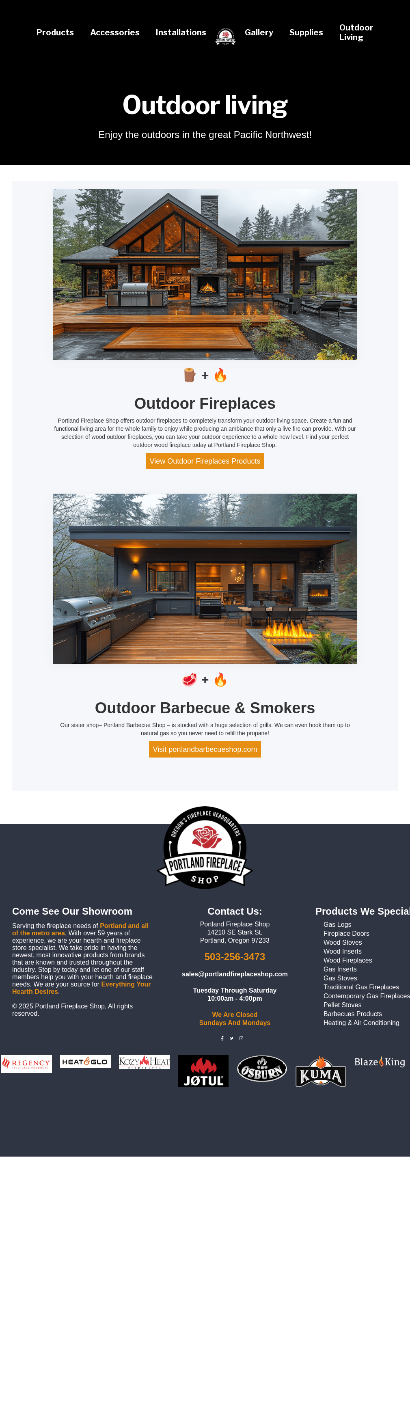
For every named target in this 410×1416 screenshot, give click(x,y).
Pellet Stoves (342, 1005)
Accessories (115, 32)
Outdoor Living (356, 32)
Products (55, 32)
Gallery (259, 32)
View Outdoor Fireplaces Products (205, 461)
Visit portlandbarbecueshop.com (205, 749)
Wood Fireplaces (348, 960)
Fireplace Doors (346, 933)
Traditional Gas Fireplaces (361, 987)
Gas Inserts (340, 969)
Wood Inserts (343, 951)
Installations (181, 32)
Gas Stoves (340, 978)
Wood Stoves (343, 942)
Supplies (306, 32)
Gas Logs (337, 924)
